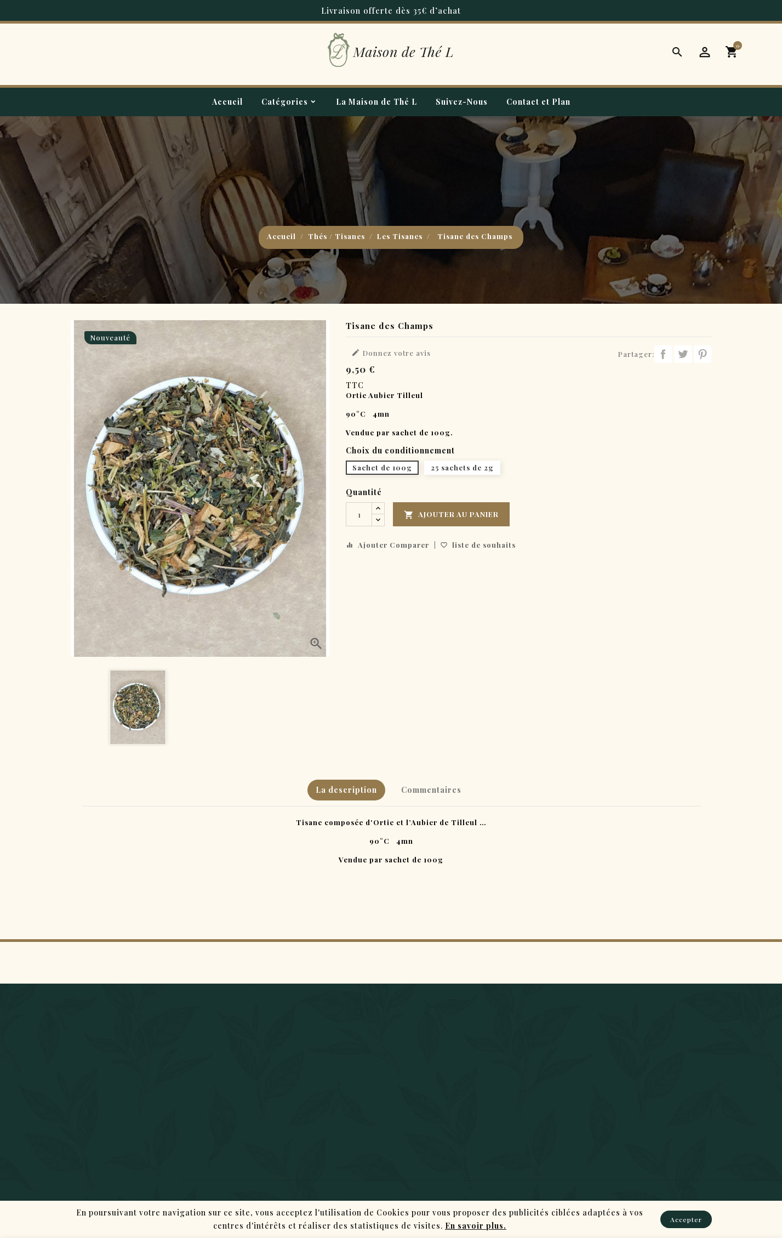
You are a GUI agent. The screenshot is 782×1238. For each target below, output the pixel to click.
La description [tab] (346, 790)
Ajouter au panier (451, 514)
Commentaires (431, 790)
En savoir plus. (475, 1225)
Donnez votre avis (391, 352)
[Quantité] (359, 514)
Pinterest (702, 354)
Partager (663, 354)
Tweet (683, 354)
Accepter (686, 1219)
